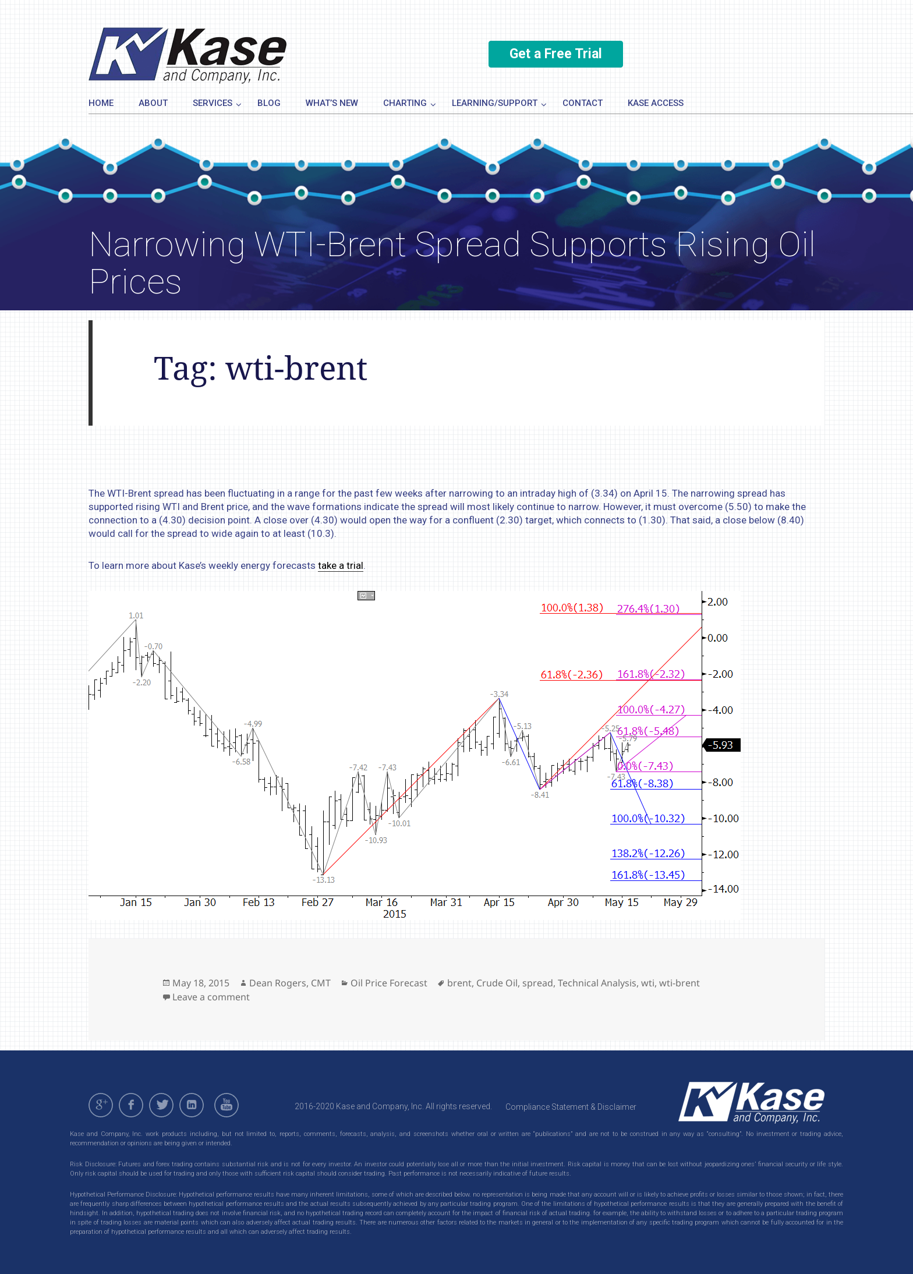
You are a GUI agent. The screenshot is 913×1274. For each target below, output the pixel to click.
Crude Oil (497, 982)
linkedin (191, 1105)
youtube (228, 1105)
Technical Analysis (597, 982)
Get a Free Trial (555, 54)
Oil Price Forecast (389, 982)
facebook (131, 1105)
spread (537, 982)
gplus (101, 1105)
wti (647, 982)
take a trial (340, 565)
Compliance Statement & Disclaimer (570, 1107)
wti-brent (679, 982)
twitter (161, 1105)
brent (459, 982)
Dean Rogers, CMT (290, 982)
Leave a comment (211, 996)
